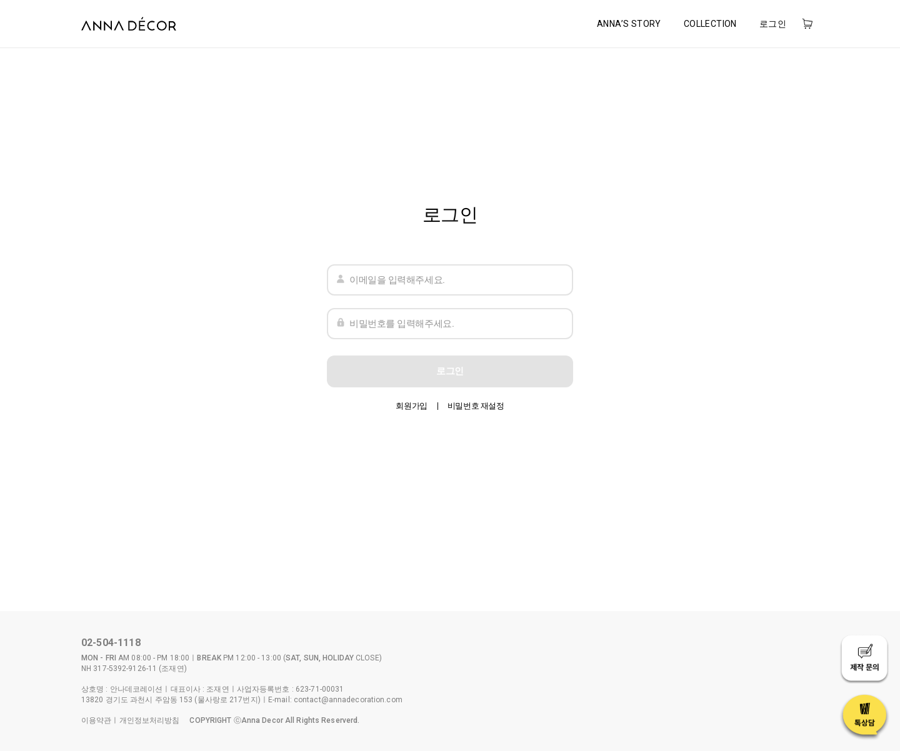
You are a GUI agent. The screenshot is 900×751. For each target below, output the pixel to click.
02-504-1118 (111, 643)
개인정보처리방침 (149, 720)
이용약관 (96, 720)
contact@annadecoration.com (348, 699)
